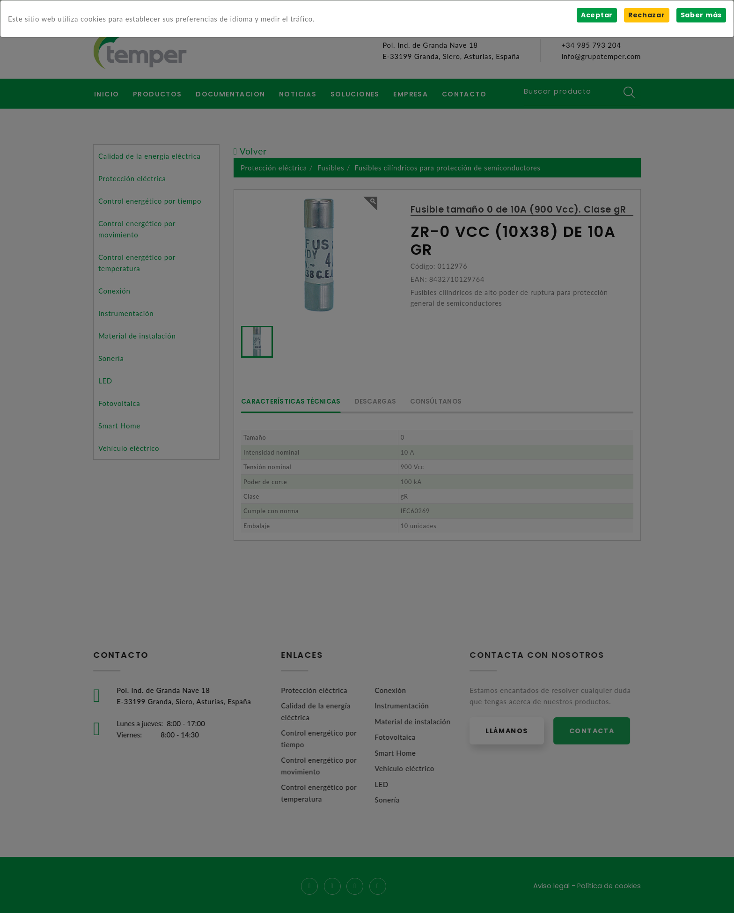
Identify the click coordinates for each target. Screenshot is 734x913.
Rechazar (646, 15)
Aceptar (596, 15)
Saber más (701, 15)
